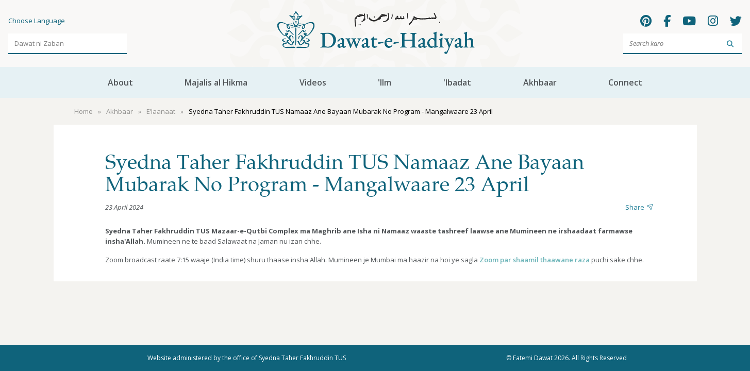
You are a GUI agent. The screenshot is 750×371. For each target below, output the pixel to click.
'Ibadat (457, 82)
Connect (625, 82)
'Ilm (384, 82)
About (120, 82)
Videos (312, 82)
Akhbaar (540, 82)
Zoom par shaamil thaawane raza (534, 259)
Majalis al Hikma (216, 82)
